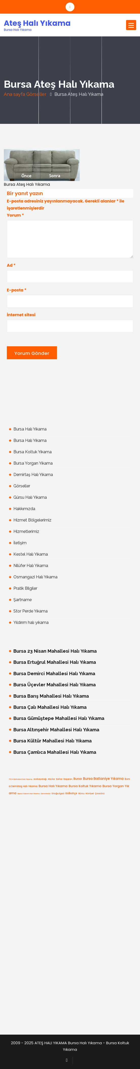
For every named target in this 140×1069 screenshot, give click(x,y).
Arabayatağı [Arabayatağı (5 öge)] (40, 779)
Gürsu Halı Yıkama (30, 497)
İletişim (20, 542)
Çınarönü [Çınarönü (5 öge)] (100, 793)
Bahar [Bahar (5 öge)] (59, 779)
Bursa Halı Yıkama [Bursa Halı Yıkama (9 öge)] (52, 786)
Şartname (22, 599)
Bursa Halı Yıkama (30, 429)
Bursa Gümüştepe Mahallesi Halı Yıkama (58, 718)
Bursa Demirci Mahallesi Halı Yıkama (54, 673)
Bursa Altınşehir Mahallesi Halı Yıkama (56, 729)
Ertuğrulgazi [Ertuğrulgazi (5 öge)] (58, 793)
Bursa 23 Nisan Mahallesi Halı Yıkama (55, 651)
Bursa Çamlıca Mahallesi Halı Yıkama (54, 752)
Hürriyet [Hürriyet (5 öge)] (90, 793)
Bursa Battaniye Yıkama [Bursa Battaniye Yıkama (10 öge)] (103, 778)
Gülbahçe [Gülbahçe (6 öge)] (71, 793)
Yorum (15, 215)
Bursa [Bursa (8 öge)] (77, 779)
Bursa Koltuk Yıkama (32, 451)
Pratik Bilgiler (25, 588)
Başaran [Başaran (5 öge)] (68, 779)
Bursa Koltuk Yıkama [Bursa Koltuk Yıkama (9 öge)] (85, 786)
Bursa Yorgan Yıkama (33, 463)
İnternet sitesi (21, 315)
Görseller (36, 94)
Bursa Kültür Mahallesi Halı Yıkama (52, 740)
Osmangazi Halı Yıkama (35, 577)
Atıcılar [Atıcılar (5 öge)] (51, 779)
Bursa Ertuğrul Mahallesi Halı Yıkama (54, 662)
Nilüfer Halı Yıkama (30, 565)
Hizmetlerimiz (26, 531)
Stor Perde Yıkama (30, 611)
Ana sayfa (14, 94)
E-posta (16, 290)
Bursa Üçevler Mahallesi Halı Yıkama (54, 684)
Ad (11, 265)
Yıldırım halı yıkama (31, 622)
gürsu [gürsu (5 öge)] (81, 793)
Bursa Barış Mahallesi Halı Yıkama (51, 696)
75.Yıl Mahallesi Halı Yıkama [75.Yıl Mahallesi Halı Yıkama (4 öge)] (20, 779)
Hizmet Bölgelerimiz (32, 520)
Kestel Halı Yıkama (30, 554)
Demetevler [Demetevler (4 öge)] (46, 793)
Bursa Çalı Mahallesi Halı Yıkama (50, 707)
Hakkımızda (24, 508)
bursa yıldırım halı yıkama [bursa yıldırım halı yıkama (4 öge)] (28, 793)
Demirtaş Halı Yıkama (33, 474)
